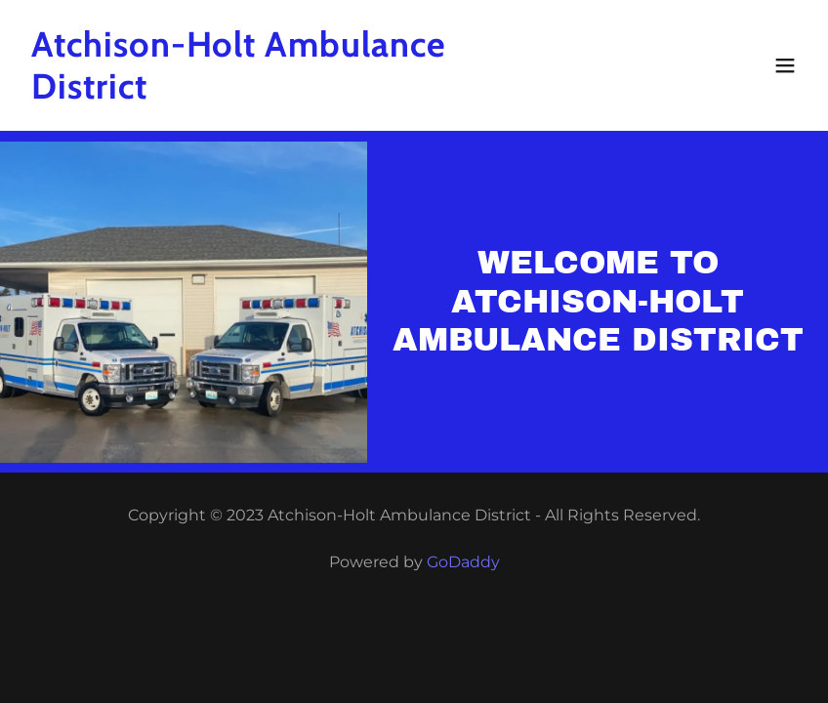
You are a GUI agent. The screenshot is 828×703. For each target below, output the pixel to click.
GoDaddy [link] (463, 562)
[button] (785, 65)
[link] (296, 93)
